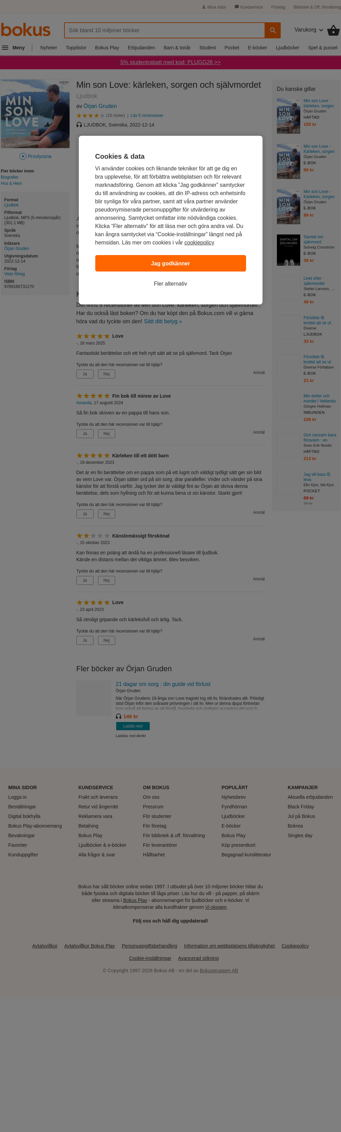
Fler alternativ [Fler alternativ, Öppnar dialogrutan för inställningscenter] (170, 284)
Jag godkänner (170, 263)
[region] (171, 220)
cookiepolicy (199, 242)
